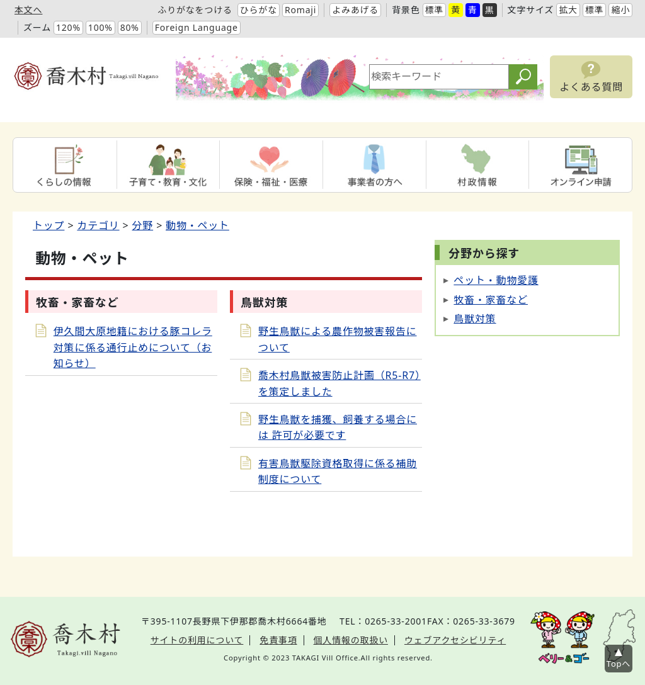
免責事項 (278, 640)
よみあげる (355, 10)
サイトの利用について (197, 640)
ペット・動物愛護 (496, 280)
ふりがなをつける (194, 10)
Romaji (300, 10)
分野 (143, 225)
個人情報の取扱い (351, 640)
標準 (434, 10)
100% (100, 27)
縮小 (620, 10)
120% (68, 27)
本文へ (28, 10)
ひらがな (258, 10)
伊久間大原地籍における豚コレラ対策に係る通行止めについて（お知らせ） (133, 347)
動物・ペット (197, 225)
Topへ (619, 663)
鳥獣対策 (475, 319)
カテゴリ (98, 225)
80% (129, 27)
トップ (48, 225)
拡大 (568, 10)
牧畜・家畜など (491, 300)
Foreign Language (196, 27)
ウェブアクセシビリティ (455, 640)
